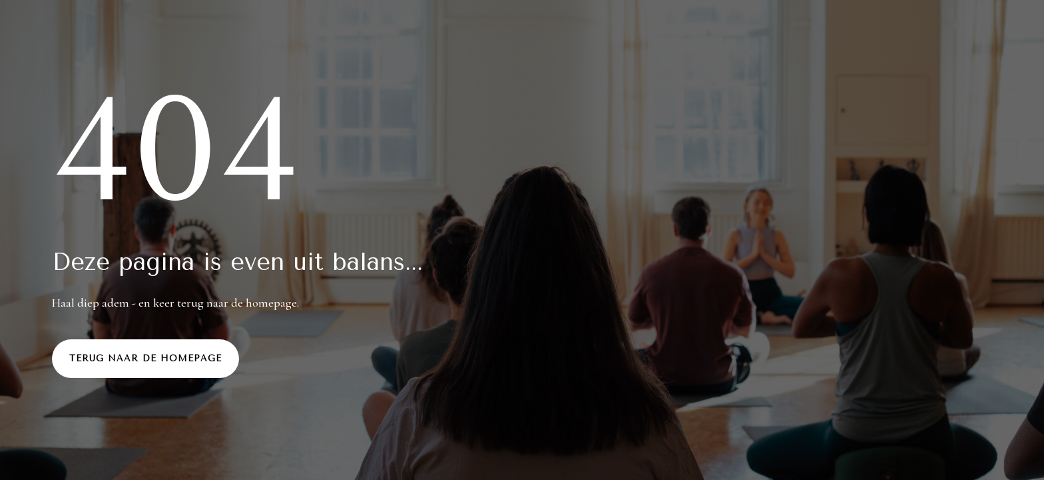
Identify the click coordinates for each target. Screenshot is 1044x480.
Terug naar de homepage (145, 358)
